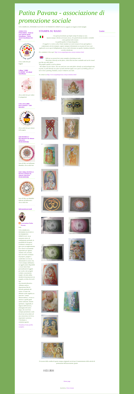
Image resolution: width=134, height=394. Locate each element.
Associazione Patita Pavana (27, 224)
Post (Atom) (70, 388)
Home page (67, 381)
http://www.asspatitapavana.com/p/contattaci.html (69, 52)
